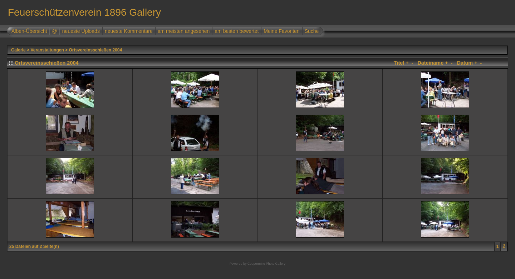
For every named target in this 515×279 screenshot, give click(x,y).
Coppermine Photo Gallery (266, 263)
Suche (312, 31)
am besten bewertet (237, 31)
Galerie (18, 50)
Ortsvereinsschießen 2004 (95, 50)
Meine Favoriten (281, 31)
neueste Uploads (81, 31)
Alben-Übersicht (29, 31)
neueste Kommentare (129, 31)
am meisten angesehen (184, 31)
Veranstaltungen (47, 50)
